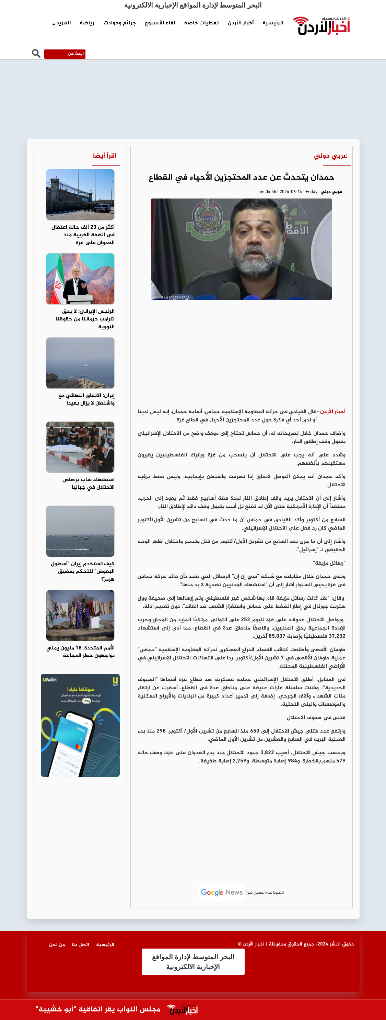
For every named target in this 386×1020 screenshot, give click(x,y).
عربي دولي (330, 156)
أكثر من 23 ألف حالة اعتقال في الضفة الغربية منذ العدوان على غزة (83, 235)
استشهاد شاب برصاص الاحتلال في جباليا (88, 483)
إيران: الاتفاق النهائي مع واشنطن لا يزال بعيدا (86, 399)
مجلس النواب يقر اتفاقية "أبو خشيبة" (94, 1010)
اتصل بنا (80, 945)
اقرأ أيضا (104, 156)
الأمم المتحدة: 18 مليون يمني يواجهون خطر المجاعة (80, 652)
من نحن (57, 945)
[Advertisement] (241, 356)
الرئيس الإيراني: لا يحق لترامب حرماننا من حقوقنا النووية (85, 319)
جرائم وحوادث (119, 23)
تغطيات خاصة (201, 23)
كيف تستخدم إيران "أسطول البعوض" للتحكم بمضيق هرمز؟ (83, 572)
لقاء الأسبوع (160, 23)
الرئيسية (273, 23)
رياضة (87, 23)
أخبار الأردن (241, 23)
